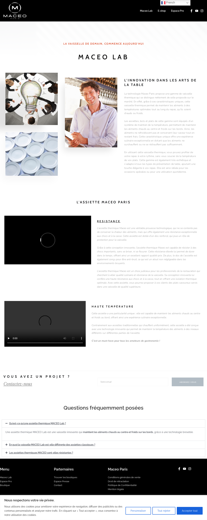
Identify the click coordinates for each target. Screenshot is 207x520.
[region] (103, 507)
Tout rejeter (163, 510)
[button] (103, 423)
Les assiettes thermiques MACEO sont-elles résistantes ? (41, 452)
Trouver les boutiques (66, 477)
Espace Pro (177, 10)
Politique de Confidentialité (123, 485)
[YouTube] (196, 10)
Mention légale (116, 489)
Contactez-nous (19, 384)
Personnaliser (138, 510)
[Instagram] (202, 10)
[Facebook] (191, 10)
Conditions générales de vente (125, 477)
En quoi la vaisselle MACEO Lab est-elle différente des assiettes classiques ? (52, 444)
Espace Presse (62, 481)
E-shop (162, 10)
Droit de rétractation (119, 481)
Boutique (5, 485)
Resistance (109, 221)
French (168, 3)
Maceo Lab (147, 10)
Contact (58, 485)
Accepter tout (190, 510)
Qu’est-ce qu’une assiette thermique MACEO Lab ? (37, 423)
